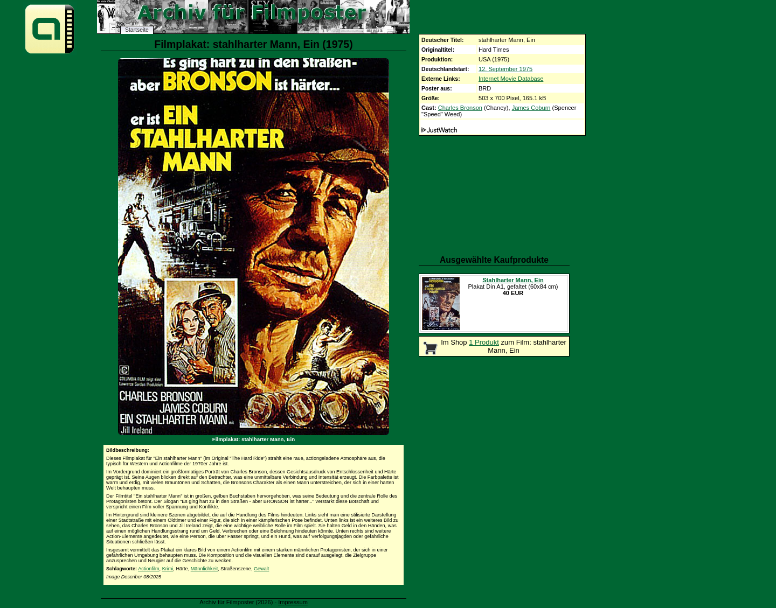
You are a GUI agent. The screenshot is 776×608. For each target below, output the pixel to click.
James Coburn (531, 107)
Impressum (293, 602)
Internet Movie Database (511, 78)
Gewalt (261, 568)
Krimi (168, 568)
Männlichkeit (204, 568)
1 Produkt (484, 342)
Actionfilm (148, 568)
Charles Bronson (460, 107)
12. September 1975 (505, 69)
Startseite (137, 30)
